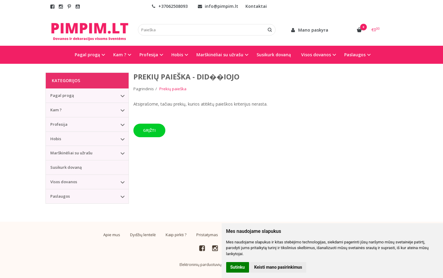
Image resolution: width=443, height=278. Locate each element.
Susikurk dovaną (274, 54)
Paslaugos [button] (355, 54)
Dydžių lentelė (143, 234)
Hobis (55, 138)
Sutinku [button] (237, 267)
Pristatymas (207, 234)
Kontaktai (256, 6)
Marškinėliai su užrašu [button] (219, 54)
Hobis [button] (177, 54)
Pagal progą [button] (87, 54)
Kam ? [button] (119, 54)
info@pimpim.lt (218, 6)
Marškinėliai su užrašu (71, 153)
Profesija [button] (148, 54)
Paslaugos (60, 196)
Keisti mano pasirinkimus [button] (278, 267)
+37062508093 (169, 6)
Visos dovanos (63, 181)
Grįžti (149, 130)
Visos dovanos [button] (316, 54)
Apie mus (111, 234)
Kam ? (56, 110)
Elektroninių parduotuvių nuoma (206, 264)
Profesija (58, 124)
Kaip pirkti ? (176, 234)
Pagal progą (62, 95)
